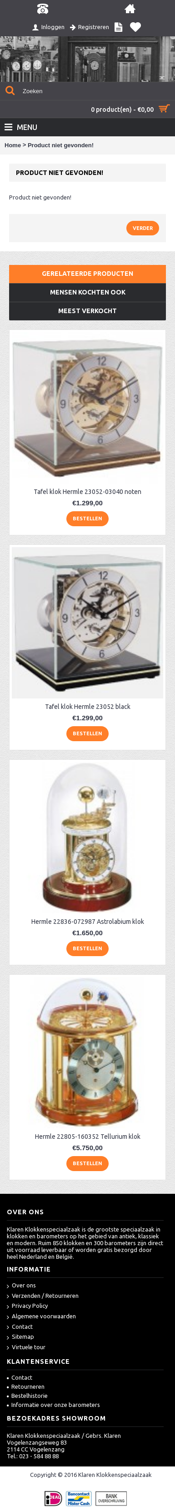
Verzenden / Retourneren (43, 1296)
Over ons (21, 1286)
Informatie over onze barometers (53, 1404)
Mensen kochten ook (87, 292)
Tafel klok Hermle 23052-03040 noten (87, 491)
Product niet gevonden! (61, 145)
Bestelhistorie (27, 1395)
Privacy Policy (27, 1306)
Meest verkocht (87, 310)
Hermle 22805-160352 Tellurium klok (87, 1136)
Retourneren (26, 1386)
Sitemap (20, 1337)
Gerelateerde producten (87, 273)
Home (13, 145)
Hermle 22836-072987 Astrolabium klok (87, 921)
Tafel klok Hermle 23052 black (87, 706)
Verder (143, 228)
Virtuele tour (26, 1347)
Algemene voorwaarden (41, 1317)
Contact (20, 1327)
